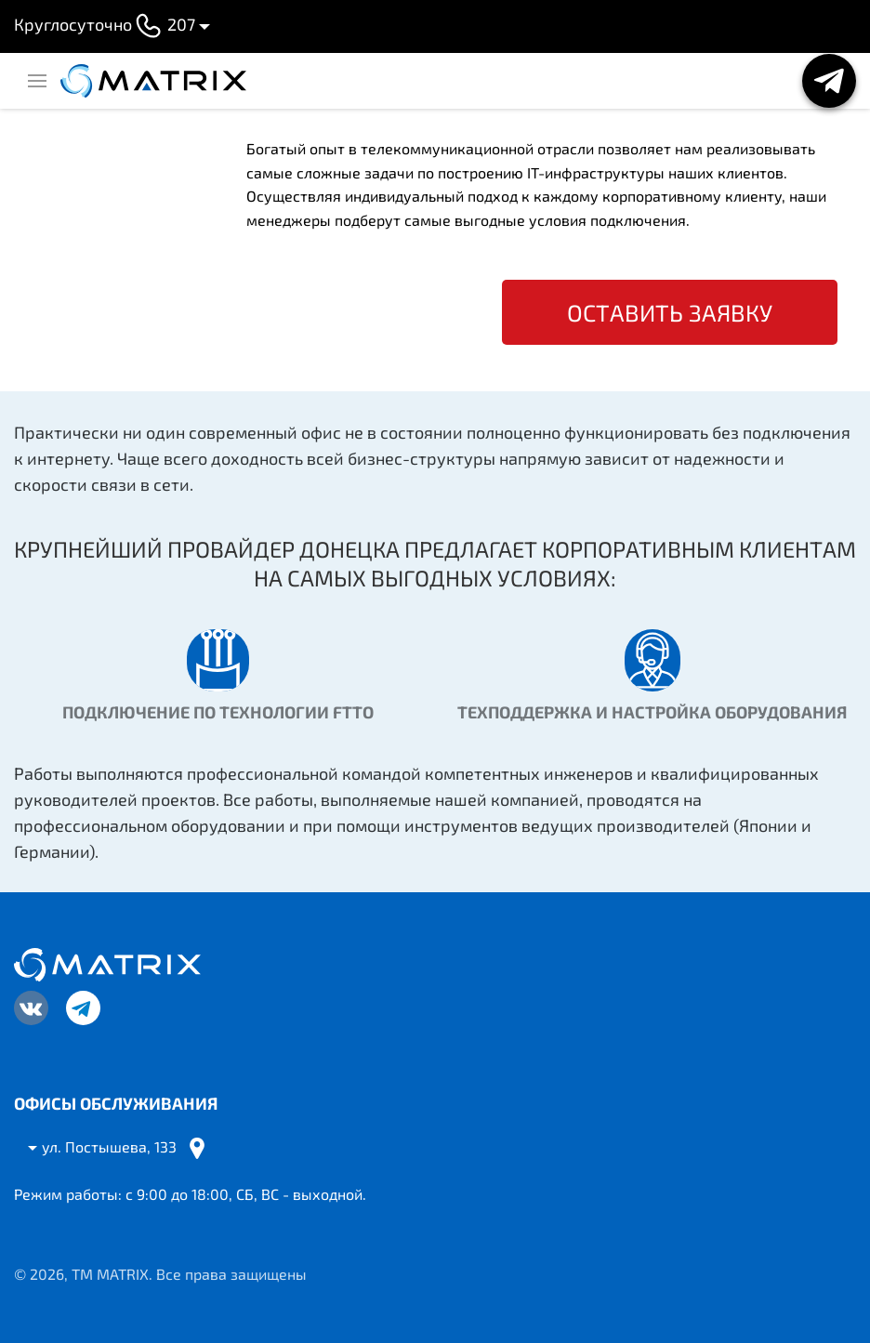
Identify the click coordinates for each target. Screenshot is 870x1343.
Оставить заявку (669, 312)
